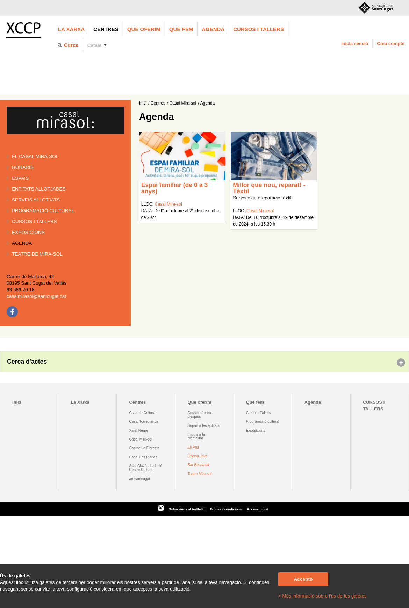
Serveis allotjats (36, 199)
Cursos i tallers (34, 221)
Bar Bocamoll (198, 465)
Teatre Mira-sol (200, 474)
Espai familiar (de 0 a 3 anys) (174, 188)
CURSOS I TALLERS (258, 29)
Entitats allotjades (39, 189)
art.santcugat (139, 479)
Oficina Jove (198, 456)
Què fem (181, 29)
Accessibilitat (257, 509)
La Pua (193, 447)
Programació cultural (43, 210)
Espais (20, 178)
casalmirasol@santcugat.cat (36, 296)
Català (94, 45)
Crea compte (390, 43)
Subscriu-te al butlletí (186, 509)
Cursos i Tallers (258, 413)
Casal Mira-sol (183, 103)
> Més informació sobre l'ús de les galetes (322, 596)
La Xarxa (71, 29)
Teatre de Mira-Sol (37, 254)
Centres (106, 29)
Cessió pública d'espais (199, 415)
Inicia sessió (354, 43)
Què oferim (143, 29)
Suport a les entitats (204, 426)
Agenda (213, 29)
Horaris (23, 167)
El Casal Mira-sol (35, 156)
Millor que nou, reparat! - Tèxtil (269, 188)
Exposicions (28, 232)
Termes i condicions (226, 509)
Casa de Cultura (142, 413)
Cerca (71, 45)
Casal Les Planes (143, 457)
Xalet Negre (138, 430)
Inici (142, 103)
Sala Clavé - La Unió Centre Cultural (145, 468)
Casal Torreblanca (143, 421)
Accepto (303, 579)
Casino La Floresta (144, 448)
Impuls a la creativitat (196, 436)
